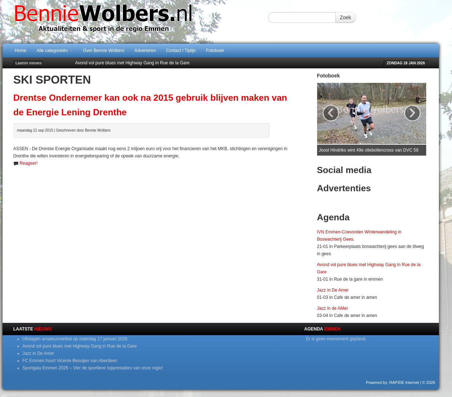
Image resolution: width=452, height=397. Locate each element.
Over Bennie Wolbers (103, 50)
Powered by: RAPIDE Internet (392, 382)
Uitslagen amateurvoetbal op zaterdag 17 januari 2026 (75, 338)
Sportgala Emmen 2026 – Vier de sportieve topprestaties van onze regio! (93, 367)
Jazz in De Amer (333, 290)
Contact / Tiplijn (181, 50)
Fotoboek (215, 50)
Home (21, 50)
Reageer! (28, 163)
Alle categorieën (55, 50)
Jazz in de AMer (332, 308)
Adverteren (145, 50)
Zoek (345, 17)
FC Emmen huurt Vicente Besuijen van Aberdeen (70, 360)
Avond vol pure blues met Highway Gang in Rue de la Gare (132, 62)
